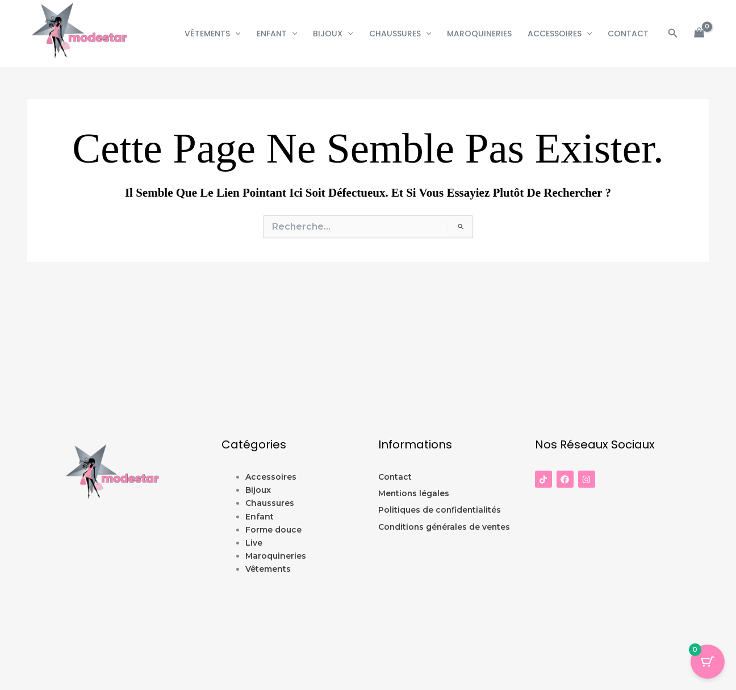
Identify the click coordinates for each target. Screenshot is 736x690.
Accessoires (560, 33)
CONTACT (628, 33)
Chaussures (400, 33)
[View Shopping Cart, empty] (699, 33)
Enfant (277, 33)
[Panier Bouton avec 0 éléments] (708, 662)
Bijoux (333, 33)
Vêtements (212, 33)
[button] (235, 33)
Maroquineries (479, 33)
